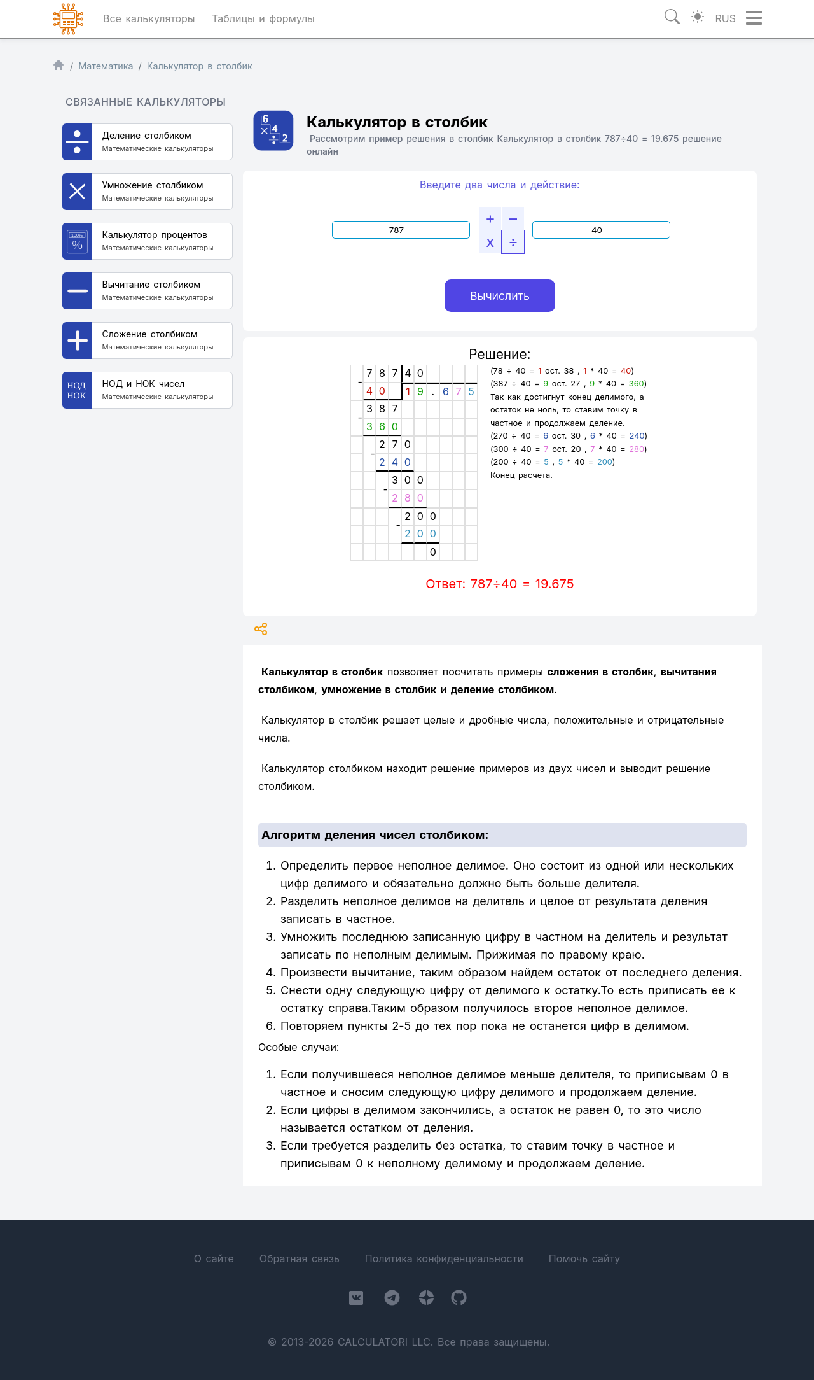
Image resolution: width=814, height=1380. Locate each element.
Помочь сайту (584, 1258)
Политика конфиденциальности (444, 1258)
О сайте (214, 1258)
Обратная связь (299, 1258)
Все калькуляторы (149, 18)
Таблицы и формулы (263, 18)
